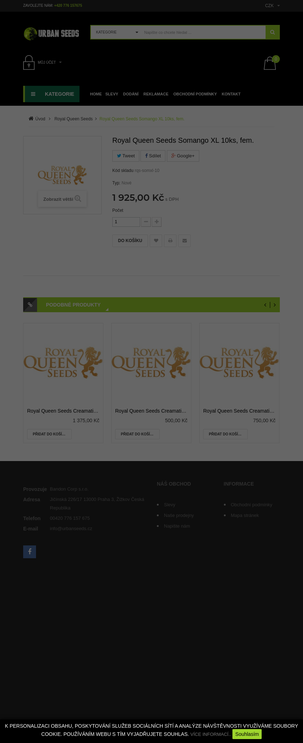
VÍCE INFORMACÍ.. (210, 734)
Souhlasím (247, 734)
